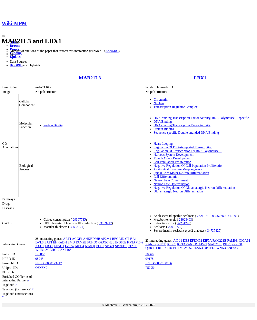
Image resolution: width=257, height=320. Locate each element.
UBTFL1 (210, 248)
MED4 (79, 246)
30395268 (217, 216)
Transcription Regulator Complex (175, 107)
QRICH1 (151, 248)
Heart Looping (163, 143)
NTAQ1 (90, 246)
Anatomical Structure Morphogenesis (178, 169)
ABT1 (67, 238)
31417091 (231, 216)
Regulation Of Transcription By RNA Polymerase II (187, 151)
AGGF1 (77, 238)
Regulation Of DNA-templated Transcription (183, 147)
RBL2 (162, 248)
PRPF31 (236, 244)
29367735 (79, 219)
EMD (71, 242)
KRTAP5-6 (184, 244)
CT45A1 (131, 238)
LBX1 (200, 77)
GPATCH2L (106, 242)
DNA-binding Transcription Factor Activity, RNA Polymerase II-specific (201, 118)
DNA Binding (163, 121)
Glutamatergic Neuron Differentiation (178, 191)
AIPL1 (177, 240)
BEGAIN (118, 238)
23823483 (185, 219)
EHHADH (60, 242)
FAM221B (219, 240)
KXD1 (39, 246)
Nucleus (159, 103)
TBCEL (172, 248)
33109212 (105, 223)
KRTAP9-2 (199, 244)
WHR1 (40, 249)
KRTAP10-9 (135, 242)
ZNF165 (65, 249)
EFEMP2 (196, 240)
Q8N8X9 (41, 267)
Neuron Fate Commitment (171, 180)
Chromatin (160, 99)
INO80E (120, 242)
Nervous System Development (174, 154)
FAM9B (81, 242)
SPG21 (109, 246)
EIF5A (207, 240)
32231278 (183, 223)
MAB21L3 (90, 77)
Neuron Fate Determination (171, 184)
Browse (15, 45)
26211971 (203, 216)
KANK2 (150, 244)
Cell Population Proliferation (172, 162)
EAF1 (48, 242)
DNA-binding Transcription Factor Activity (182, 125)
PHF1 (227, 244)
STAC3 (132, 246)
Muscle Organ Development (172, 158)
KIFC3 (171, 244)
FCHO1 (92, 242)
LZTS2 (69, 246)
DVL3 (39, 242)
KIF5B (161, 244)
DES (186, 240)
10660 (149, 254)
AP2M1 (106, 238)
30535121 (76, 227)
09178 (149, 258)
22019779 (174, 227)
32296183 (112, 51)
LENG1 (59, 246)
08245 (39, 258)
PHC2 (100, 246)
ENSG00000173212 (48, 263)
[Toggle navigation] (3, 36)
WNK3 (221, 248)
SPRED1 (121, 246)
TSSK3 (198, 248)
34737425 (213, 230)
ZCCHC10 (52, 249)
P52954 (150, 267)
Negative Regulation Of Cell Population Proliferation (188, 165)
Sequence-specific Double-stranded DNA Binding (186, 132)
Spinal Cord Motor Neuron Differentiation (181, 173)
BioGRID (16, 65)
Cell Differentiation (166, 176)
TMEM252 (185, 248)
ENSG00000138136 (158, 263)
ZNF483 (232, 248)
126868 (40, 254)
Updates (15, 56)
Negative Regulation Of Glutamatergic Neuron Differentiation (194, 187)
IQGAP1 (244, 240)
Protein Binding (53, 125)
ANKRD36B (91, 238)
